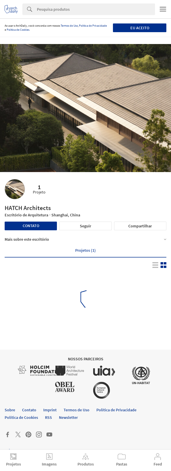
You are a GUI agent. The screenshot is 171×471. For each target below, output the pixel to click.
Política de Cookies (18, 30)
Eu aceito (139, 27)
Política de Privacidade (93, 26)
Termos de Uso (69, 26)
